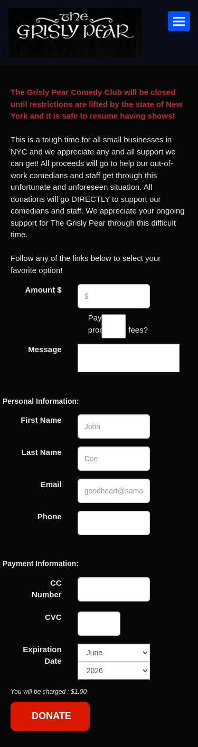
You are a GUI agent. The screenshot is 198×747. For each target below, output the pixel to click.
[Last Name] (114, 459)
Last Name (42, 452)
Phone (49, 516)
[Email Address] (114, 491)
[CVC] (99, 624)
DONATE (51, 716)
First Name (41, 419)
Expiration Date (42, 655)
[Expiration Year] (114, 671)
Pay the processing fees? (114, 324)
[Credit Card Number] (114, 589)
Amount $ (43, 289)
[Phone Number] (114, 523)
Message (44, 349)
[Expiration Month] (114, 653)
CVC (53, 617)
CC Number (47, 588)
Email (51, 484)
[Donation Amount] (114, 296)
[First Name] (114, 426)
